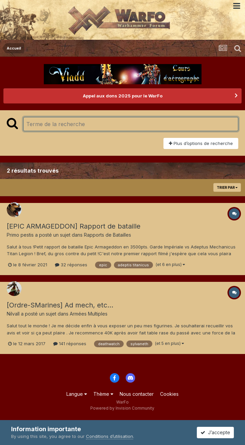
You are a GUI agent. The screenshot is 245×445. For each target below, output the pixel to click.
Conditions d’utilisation (109, 436)
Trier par (227, 187)
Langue (76, 394)
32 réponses (71, 264)
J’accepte (215, 432)
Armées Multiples (89, 314)
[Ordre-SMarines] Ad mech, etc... (60, 305)
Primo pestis (20, 235)
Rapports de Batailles (107, 235)
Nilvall (13, 314)
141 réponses (69, 343)
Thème (103, 394)
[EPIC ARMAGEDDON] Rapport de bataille (74, 226)
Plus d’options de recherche (201, 143)
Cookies (169, 394)
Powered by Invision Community (122, 408)
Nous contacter (137, 394)
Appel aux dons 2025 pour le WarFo (122, 95)
